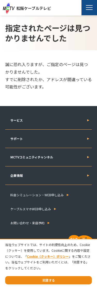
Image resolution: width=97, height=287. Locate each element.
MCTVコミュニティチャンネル (31, 157)
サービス (16, 120)
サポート (16, 138)
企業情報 (16, 175)
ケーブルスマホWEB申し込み (30, 209)
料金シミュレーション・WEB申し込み (37, 195)
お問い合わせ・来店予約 (27, 223)
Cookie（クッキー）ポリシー (48, 256)
